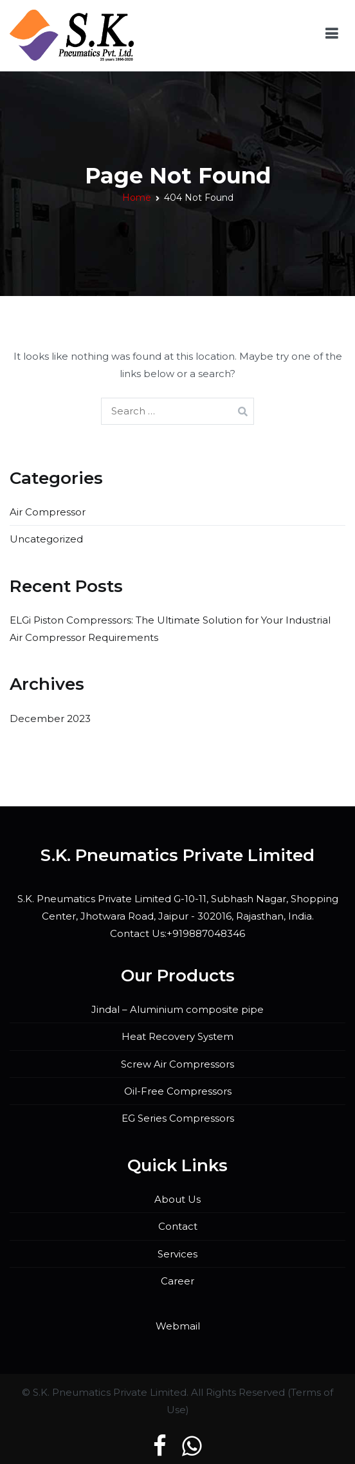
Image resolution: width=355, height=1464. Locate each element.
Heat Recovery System (177, 1036)
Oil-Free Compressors (178, 1091)
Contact (177, 1226)
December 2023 (50, 718)
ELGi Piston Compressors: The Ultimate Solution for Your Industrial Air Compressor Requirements (170, 629)
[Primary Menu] (331, 36)
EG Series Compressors (178, 1118)
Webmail (178, 1326)
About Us (177, 1199)
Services (177, 1254)
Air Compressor (48, 512)
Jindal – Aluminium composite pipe (177, 1009)
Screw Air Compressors (177, 1064)
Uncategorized (46, 539)
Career (177, 1281)
